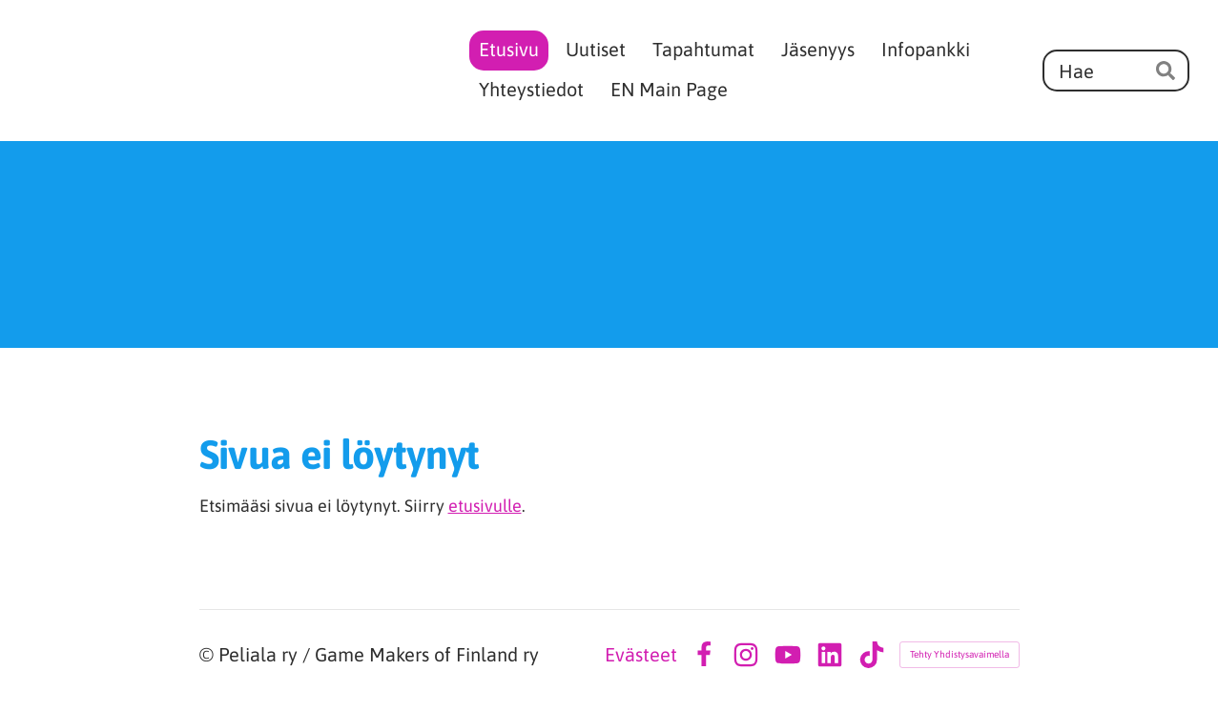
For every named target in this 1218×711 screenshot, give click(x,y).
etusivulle (485, 506)
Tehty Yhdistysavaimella (959, 654)
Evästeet (641, 654)
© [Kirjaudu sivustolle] (208, 654)
